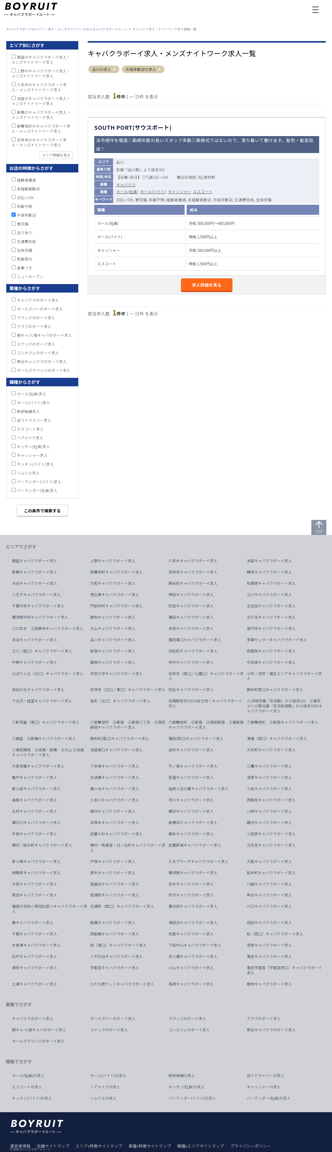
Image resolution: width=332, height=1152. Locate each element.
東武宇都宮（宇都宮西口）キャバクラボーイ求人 (284, 970)
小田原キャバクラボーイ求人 (271, 833)
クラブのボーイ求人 (34, 326)
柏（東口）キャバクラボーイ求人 (118, 945)
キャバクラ (126, 184)
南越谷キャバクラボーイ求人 (114, 883)
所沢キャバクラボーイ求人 (191, 894)
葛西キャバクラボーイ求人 (112, 662)
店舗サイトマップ (53, 1146)
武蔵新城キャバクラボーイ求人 (195, 845)
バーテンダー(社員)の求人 (269, 1098)
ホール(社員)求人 (31, 393)
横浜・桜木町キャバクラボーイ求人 (42, 845)
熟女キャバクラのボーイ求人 (42, 361)
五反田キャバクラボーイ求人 (271, 605)
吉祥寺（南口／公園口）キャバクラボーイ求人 (206, 676)
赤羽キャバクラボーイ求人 (34, 639)
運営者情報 (20, 1146)
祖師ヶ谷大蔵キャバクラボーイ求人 (199, 788)
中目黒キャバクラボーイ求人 (271, 662)
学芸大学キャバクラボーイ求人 (116, 673)
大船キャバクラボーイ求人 (269, 861)
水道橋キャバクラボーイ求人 (114, 777)
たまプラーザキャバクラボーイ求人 (198, 861)
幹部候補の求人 (182, 1075)
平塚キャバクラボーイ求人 (34, 833)
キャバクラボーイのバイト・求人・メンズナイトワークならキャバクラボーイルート (66, 29)
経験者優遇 (26, 179)
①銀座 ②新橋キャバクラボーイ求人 (44, 738)
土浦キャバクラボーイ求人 (34, 983)
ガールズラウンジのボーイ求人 (43, 370)
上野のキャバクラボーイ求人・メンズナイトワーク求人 (41, 73)
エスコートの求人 (27, 1086)
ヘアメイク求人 (30, 437)
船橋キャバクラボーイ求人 (112, 922)
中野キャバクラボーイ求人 (34, 662)
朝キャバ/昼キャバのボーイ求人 (44, 335)
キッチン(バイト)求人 (35, 464)
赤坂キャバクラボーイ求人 (191, 628)
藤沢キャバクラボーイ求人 (269, 822)
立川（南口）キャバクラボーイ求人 (42, 650)
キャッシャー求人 (32, 455)
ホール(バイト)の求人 (108, 1075)
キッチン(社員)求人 (33, 446)
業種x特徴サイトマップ (149, 1146)
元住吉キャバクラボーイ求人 (271, 845)
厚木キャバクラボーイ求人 (112, 872)
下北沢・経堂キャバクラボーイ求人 (42, 700)
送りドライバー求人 (34, 420)
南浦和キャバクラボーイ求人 (114, 894)
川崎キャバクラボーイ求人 (269, 811)
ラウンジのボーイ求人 (36, 317)
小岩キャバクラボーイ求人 (269, 788)
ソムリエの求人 (103, 1098)
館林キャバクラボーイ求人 (269, 983)
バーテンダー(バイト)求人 (39, 481)
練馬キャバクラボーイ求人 (269, 571)
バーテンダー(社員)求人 (37, 490)
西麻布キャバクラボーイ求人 (271, 799)
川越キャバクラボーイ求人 (269, 883)
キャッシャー (179, 191)
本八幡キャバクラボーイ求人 (193, 956)
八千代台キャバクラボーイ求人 (116, 956)
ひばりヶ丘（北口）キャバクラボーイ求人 (47, 673)
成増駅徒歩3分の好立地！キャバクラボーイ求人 (205, 703)
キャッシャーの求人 (264, 1086)
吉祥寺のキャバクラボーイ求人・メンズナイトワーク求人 (39, 142)
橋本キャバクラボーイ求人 (191, 833)
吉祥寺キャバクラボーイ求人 (193, 571)
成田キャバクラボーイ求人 (269, 922)
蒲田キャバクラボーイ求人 (191, 617)
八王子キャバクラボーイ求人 (36, 594)
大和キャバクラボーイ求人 (112, 583)
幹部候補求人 (28, 411)
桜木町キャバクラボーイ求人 (271, 872)
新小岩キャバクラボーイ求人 (36, 788)
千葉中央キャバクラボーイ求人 (38, 605)
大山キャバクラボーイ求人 (112, 628)
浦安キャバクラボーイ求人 (34, 967)
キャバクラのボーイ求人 (38, 300)
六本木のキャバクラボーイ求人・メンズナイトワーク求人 (39, 87)
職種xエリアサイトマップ (200, 1146)
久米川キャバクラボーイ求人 (114, 799)
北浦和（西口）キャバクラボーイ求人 (122, 906)
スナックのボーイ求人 (36, 343)
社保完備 (24, 250)
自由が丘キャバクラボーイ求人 (38, 689)
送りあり (24, 232)
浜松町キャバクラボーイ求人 (193, 650)
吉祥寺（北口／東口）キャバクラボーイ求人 (127, 689)
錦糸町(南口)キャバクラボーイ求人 (119, 738)
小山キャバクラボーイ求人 (191, 967)
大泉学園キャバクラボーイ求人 (38, 766)
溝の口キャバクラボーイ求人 (36, 822)
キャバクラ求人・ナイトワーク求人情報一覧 (164, 29)
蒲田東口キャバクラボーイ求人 (195, 639)
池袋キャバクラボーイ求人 (269, 560)
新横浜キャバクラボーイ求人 (193, 822)
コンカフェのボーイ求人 (38, 352)
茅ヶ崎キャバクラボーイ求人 (36, 861)
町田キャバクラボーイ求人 (191, 605)
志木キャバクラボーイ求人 (191, 883)
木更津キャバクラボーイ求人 (36, 945)
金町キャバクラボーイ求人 (191, 749)
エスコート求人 (30, 428)
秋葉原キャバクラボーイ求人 (271, 583)
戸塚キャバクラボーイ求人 (112, 861)
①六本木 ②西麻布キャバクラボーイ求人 (47, 628)
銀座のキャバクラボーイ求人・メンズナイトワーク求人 (41, 59)
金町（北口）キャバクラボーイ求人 (120, 700)
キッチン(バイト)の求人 (32, 1098)
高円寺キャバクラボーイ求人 (271, 628)
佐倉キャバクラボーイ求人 (191, 933)
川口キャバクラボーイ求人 (269, 906)
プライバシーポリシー (250, 1146)
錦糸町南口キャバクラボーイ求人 (275, 689)
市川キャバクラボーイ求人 (191, 799)
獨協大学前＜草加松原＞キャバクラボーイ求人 (49, 909)
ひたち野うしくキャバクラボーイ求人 (122, 983)
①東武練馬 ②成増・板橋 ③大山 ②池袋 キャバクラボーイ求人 (50, 752)
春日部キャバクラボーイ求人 (193, 906)
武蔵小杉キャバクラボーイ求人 (116, 833)
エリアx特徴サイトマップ (98, 1146)
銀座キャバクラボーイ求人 (34, 560)
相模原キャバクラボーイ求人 (36, 872)
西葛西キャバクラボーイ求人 (271, 650)
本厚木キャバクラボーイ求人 (114, 822)
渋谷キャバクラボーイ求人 (34, 583)
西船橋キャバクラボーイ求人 (114, 933)
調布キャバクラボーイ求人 (112, 617)
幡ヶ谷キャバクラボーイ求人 (114, 788)
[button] (114, 69)
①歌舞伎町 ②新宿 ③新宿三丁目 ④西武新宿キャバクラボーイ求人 (127, 725)
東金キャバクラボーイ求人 (269, 956)
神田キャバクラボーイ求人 (191, 594)
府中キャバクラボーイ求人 (191, 662)
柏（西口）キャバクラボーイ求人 (275, 933)
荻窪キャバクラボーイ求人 (191, 777)
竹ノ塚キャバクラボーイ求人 (193, 766)
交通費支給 (26, 241)
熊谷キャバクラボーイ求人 (269, 894)
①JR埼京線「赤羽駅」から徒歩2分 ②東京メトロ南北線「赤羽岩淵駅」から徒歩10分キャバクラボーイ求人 (284, 705)
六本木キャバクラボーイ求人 (193, 560)
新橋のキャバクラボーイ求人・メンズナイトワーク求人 (41, 114)
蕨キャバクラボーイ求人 (32, 922)
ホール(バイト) (153, 191)
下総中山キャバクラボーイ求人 (195, 945)
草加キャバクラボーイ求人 (34, 894)
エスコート (203, 191)
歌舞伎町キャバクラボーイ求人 (116, 571)
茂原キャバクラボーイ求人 (269, 945)
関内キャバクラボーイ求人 (112, 811)
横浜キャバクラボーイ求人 (191, 811)
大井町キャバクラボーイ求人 (271, 749)
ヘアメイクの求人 (105, 1086)
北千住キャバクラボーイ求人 (271, 617)
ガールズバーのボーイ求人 (40, 308)
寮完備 (23, 223)
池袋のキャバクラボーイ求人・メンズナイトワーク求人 (41, 101)
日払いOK (25, 197)
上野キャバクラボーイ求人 (112, 560)
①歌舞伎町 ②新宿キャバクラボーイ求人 (282, 722)
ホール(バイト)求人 (33, 402)
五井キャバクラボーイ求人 (34, 811)
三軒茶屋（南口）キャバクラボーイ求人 (46, 722)
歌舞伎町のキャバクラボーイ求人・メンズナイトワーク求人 (41, 128)
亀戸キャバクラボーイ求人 (34, 777)
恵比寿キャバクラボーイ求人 (114, 594)
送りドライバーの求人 (265, 1075)
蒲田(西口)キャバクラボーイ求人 (196, 738)
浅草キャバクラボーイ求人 (269, 777)
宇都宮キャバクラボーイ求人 (114, 967)
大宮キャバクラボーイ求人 (34, 883)
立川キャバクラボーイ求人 (269, 594)
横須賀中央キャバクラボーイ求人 (40, 617)
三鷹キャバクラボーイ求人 (269, 766)
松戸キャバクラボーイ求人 (34, 956)
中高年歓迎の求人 (141, 69)
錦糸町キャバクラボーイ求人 (193, 583)
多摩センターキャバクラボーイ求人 (277, 639)
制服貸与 (24, 259)
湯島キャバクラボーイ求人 (34, 799)
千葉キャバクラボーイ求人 (34, 933)
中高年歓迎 (26, 215)
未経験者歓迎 (28, 188)
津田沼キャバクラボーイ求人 (193, 922)
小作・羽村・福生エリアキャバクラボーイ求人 (284, 676)
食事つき (24, 267)
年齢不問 (24, 206)
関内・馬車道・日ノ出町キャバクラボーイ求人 (127, 848)
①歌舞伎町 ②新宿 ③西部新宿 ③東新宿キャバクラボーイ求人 (206, 725)
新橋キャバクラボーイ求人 (34, 571)
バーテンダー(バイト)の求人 (192, 1098)
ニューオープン (30, 276)
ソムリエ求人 (28, 472)
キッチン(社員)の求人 (187, 1086)
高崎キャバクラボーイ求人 (191, 983)
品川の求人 (101, 69)
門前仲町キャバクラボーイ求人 (116, 605)
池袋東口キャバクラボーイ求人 (116, 749)
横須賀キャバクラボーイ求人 (193, 872)
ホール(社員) (127, 191)
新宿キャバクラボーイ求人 (112, 650)
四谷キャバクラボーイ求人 (191, 689)
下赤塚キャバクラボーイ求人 (114, 766)
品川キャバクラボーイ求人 (112, 639)
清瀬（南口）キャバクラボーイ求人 (277, 738)
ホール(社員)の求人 (28, 1075)
